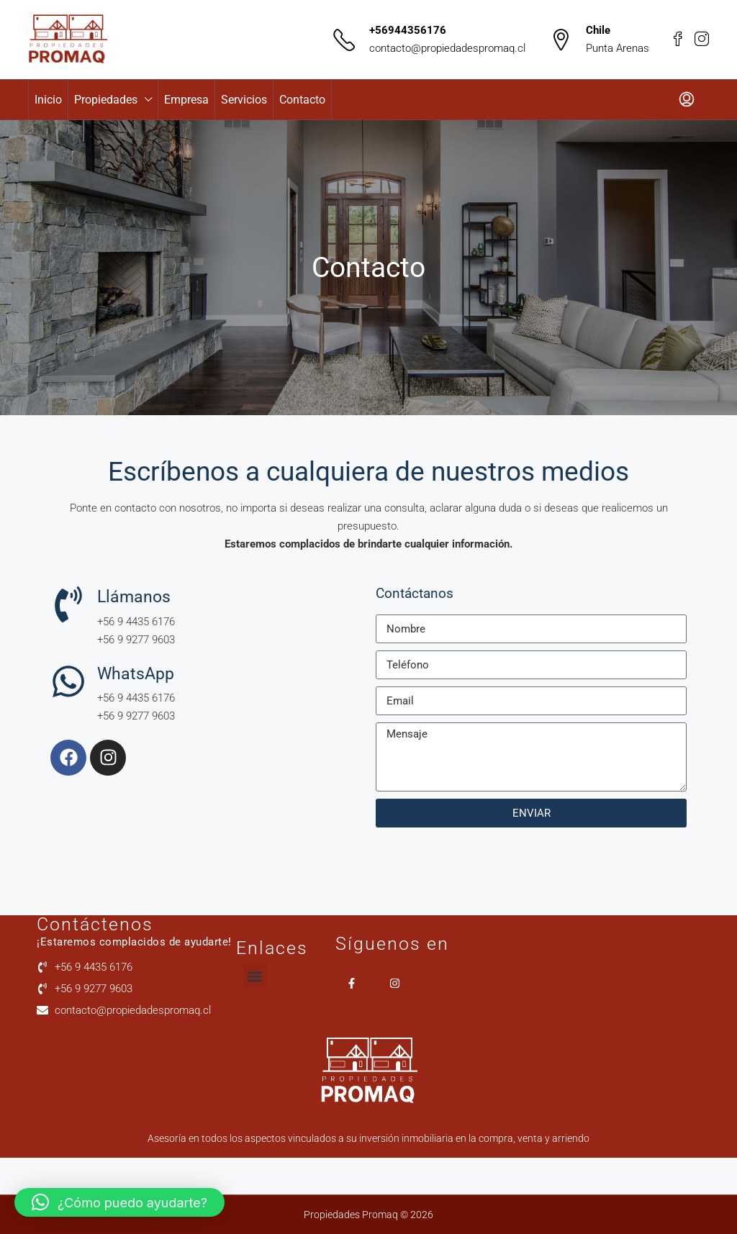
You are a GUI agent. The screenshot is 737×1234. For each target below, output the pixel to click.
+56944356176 (407, 30)
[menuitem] (687, 100)
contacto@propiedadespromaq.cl (447, 48)
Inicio (48, 99)
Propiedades (105, 99)
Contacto (302, 99)
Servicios (244, 99)
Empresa (186, 99)
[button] (255, 976)
